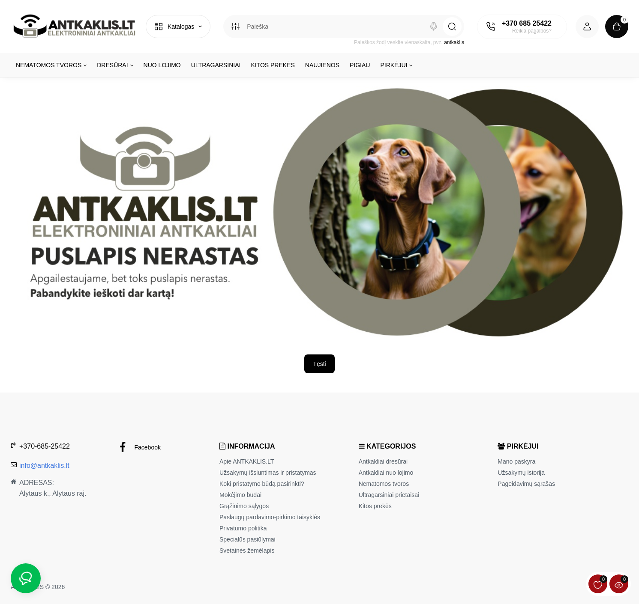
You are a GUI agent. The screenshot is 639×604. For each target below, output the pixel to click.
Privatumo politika (243, 528)
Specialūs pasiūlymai (247, 539)
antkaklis (454, 42)
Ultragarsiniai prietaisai (389, 494)
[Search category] (235, 26)
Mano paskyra (516, 461)
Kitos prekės (375, 506)
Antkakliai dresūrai (383, 461)
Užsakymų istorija (521, 472)
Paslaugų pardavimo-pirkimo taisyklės (269, 517)
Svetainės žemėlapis (246, 550)
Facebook (139, 447)
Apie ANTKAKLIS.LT (246, 461)
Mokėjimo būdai (240, 494)
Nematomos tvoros (384, 483)
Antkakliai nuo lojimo (386, 472)
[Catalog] (178, 26)
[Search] (433, 26)
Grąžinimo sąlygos (244, 506)
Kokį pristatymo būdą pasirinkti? (261, 483)
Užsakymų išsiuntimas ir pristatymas (267, 472)
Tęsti (319, 363)
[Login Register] (587, 26)
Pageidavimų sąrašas (526, 483)
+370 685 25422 (527, 23)
